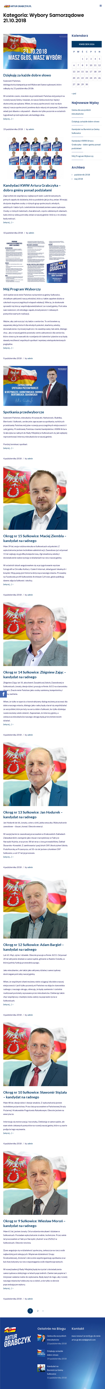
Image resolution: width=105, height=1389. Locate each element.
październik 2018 (82, 174)
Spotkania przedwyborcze (23, 412)
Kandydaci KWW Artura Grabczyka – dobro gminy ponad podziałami (86, 144)
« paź (74, 93)
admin (31, 129)
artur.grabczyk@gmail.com (84, 1339)
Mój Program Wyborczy (22, 289)
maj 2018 (78, 179)
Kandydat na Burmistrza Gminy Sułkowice (86, 131)
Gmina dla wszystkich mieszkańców (81, 112)
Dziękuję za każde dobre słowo (27, 75)
